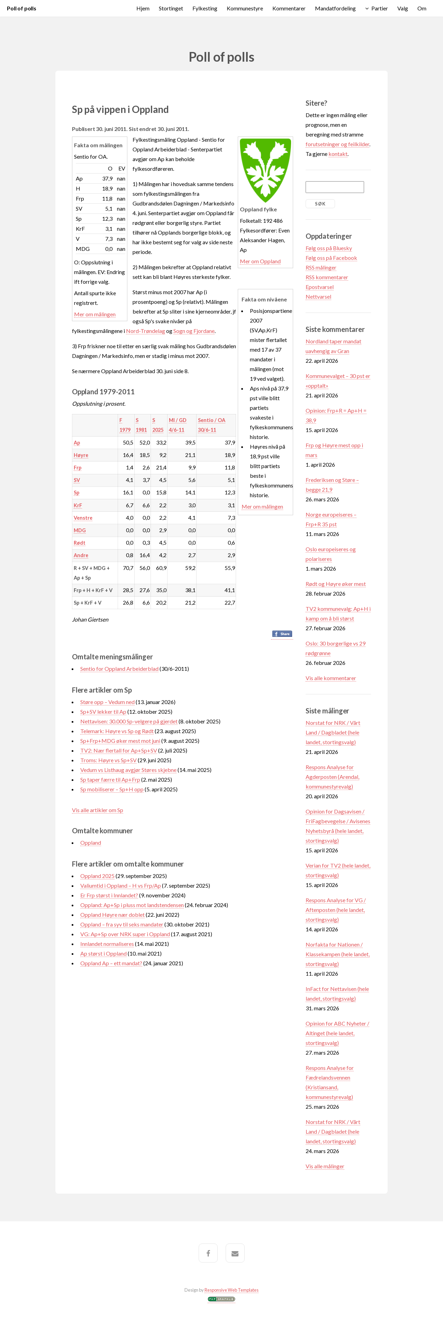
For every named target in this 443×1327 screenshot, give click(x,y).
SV (77, 480)
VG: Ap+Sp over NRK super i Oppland (125, 934)
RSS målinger (321, 267)
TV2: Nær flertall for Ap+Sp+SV (118, 750)
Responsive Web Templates (232, 1290)
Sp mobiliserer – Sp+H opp (112, 789)
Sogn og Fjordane (194, 330)
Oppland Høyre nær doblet (112, 914)
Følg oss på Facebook (331, 257)
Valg (402, 8)
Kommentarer (289, 8)
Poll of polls (21, 8)
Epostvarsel (320, 286)
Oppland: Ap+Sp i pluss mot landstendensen (132, 905)
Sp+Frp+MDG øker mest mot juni (120, 740)
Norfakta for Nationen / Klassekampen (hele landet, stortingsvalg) (338, 954)
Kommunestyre (245, 8)
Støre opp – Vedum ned (107, 701)
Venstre (83, 518)
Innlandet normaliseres (107, 943)
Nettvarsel (318, 296)
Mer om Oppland (260, 261)
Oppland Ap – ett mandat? (111, 963)
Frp (77, 468)
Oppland (90, 842)
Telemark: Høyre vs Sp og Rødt (117, 731)
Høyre (81, 455)
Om (421, 8)
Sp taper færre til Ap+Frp (110, 779)
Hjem (143, 8)
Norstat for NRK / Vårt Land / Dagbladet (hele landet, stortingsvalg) (333, 732)
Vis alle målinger (325, 1166)
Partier (379, 8)
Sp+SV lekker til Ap (103, 711)
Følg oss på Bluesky (329, 248)
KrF (78, 505)
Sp (76, 492)
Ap (77, 443)
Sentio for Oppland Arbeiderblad (119, 668)
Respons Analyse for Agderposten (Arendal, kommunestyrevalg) (332, 777)
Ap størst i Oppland (103, 953)
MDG (80, 530)
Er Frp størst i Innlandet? (109, 895)
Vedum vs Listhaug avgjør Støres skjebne (128, 769)
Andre (81, 555)
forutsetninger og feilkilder (337, 144)
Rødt (79, 543)
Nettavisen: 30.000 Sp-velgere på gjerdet (129, 721)
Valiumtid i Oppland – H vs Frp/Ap (120, 885)
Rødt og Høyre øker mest (336, 583)
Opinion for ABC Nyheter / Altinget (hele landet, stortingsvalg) (337, 1033)
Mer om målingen (95, 314)
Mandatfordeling (335, 8)
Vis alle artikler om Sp (97, 810)
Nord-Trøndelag (145, 330)
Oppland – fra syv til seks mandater (121, 924)
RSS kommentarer (327, 277)
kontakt (337, 153)
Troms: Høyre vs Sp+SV (108, 760)
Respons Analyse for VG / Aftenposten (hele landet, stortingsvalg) (336, 910)
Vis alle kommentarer (331, 678)
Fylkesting (204, 8)
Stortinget (171, 8)
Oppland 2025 (97, 875)
